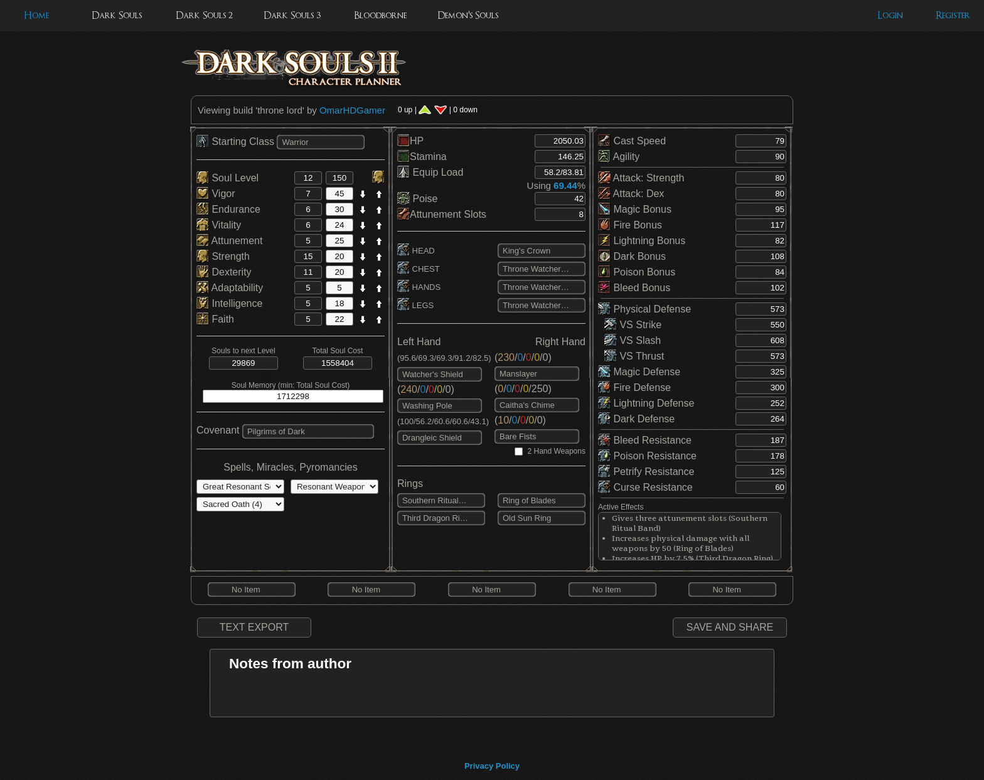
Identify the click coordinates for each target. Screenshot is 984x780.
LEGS (415, 305)
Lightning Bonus (641, 240)
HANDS (419, 287)
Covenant (218, 430)
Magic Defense (639, 371)
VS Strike (632, 324)
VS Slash (632, 340)
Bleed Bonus (634, 287)
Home (36, 15)
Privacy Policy (492, 766)
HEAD (416, 250)
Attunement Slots (441, 214)
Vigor (215, 193)
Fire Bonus (630, 225)
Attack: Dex (631, 193)
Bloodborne (380, 15)
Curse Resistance (645, 487)
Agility (618, 156)
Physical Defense (644, 309)
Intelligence (229, 303)
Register (953, 15)
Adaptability (229, 287)
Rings (410, 483)
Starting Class (236, 141)
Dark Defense (636, 419)
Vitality (218, 225)
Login (890, 15)
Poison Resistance (647, 456)
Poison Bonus (636, 272)
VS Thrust (634, 356)
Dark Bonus (632, 256)
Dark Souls (117, 15)
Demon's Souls (467, 15)
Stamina (422, 156)
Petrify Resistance (646, 471)
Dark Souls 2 (204, 15)
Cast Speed (632, 141)
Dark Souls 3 (292, 15)
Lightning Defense (646, 403)
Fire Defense (634, 387)
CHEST (418, 269)
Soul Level (227, 178)
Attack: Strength (641, 178)
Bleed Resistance (645, 440)
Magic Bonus (634, 209)
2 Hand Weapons (556, 451)
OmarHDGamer (352, 110)
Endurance (228, 209)
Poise (417, 198)
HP (410, 141)
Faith (215, 319)
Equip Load (430, 172)
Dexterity (224, 272)
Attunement (229, 240)
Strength (223, 256)
